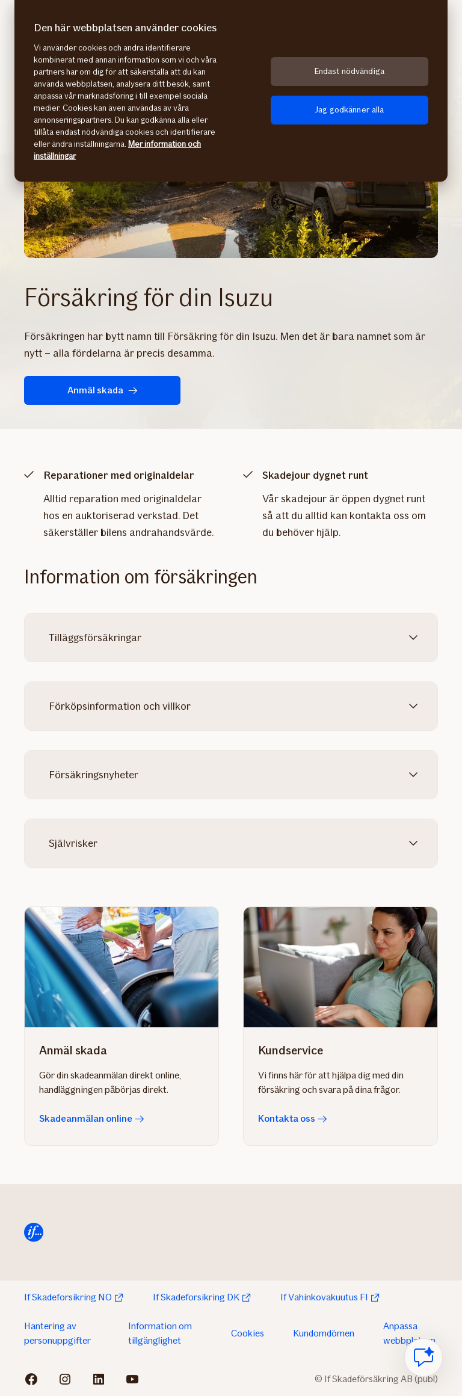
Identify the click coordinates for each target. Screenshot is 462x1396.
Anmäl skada (102, 390)
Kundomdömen (323, 1333)
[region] (231, 91)
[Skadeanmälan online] (121, 967)
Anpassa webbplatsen (409, 1333)
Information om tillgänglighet (160, 1333)
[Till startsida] (33, 1232)
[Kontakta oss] (340, 967)
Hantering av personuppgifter (57, 1333)
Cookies (247, 1333)
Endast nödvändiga (349, 71)
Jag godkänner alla (349, 110)
